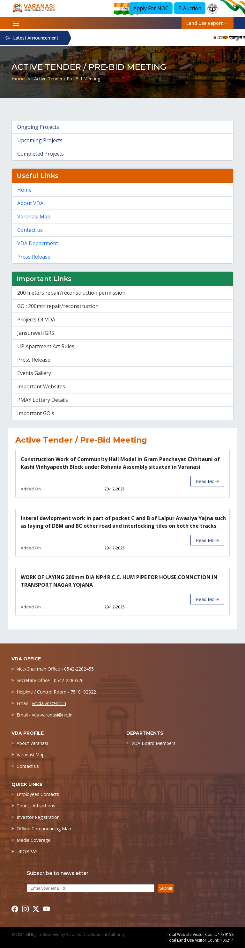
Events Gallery (34, 373)
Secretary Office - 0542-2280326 (50, 680)
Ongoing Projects (38, 126)
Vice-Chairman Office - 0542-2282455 (55, 669)
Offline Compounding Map (44, 829)
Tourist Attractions (36, 806)
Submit (165, 888)
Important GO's (35, 413)
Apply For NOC (150, 8)
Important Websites (41, 386)
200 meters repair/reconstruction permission (71, 292)
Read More (207, 481)
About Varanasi (32, 743)
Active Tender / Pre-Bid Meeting (67, 79)
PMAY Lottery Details (42, 399)
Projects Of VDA (36, 319)
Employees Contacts (38, 794)
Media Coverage (33, 840)
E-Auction (189, 8)
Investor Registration (38, 817)
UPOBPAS (27, 852)
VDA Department (37, 243)
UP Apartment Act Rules (45, 346)
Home (18, 79)
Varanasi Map (33, 216)
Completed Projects (40, 153)
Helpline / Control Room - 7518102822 (56, 692)
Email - (41, 703)
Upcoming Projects (40, 140)
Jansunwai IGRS (35, 332)
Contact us (30, 229)
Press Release (33, 256)
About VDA (30, 203)
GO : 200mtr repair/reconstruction (58, 306)
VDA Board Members (153, 743)
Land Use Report (207, 23)
